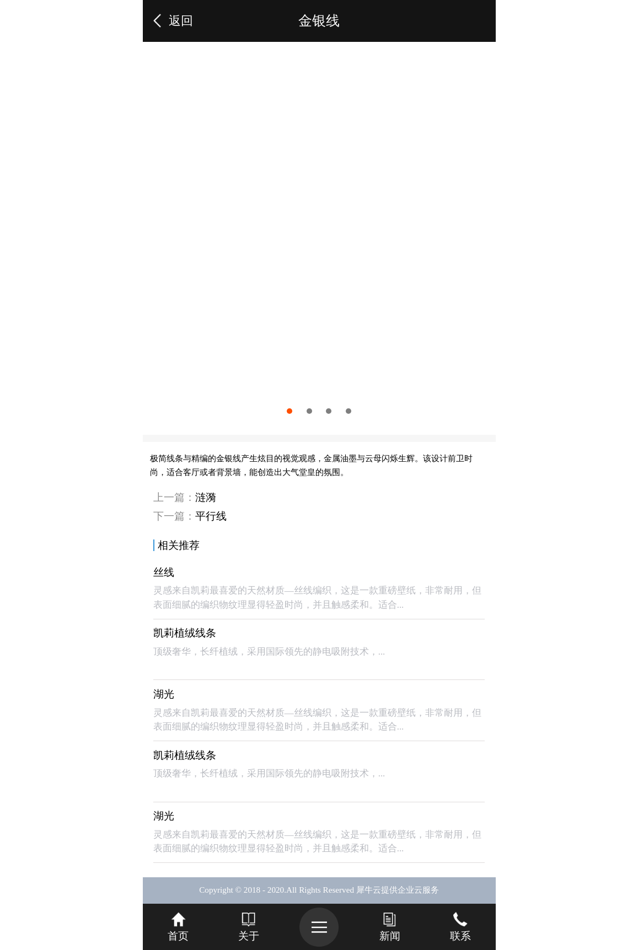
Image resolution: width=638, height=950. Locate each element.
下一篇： (190, 516)
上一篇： (184, 497)
